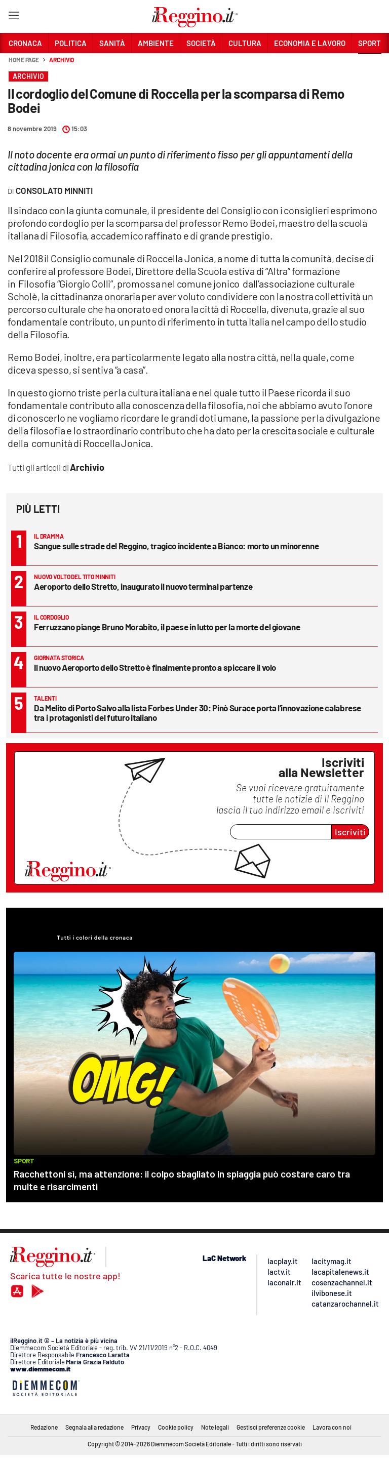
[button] (369, 65)
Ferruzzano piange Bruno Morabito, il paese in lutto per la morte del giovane (167, 627)
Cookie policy (175, 1427)
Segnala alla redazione (94, 1427)
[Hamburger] (13, 17)
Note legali (215, 1427)
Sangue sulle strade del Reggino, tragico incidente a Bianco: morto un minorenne (176, 546)
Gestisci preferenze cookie (271, 1427)
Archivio (61, 59)
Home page (24, 59)
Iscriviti (350, 831)
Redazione (44, 1427)
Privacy (140, 1427)
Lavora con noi (332, 1427)
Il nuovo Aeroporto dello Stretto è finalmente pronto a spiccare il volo (155, 667)
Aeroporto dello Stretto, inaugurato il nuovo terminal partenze (143, 586)
